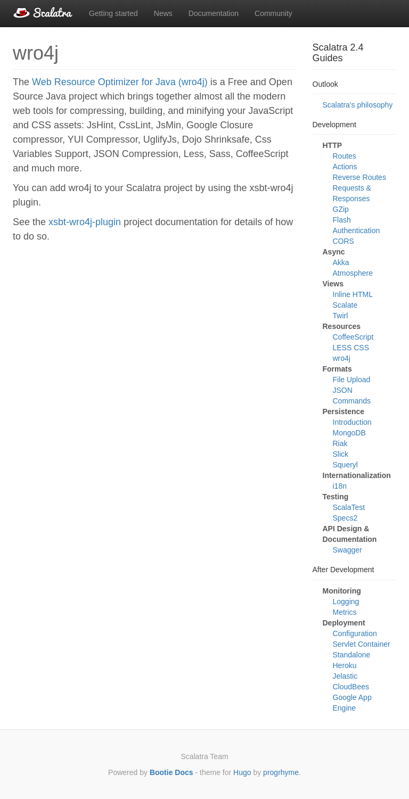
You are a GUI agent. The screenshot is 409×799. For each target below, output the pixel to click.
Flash (342, 220)
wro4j (341, 358)
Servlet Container (361, 644)
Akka (341, 262)
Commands (352, 401)
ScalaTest (349, 507)
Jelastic (345, 676)
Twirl (340, 315)
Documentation (214, 13)
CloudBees (351, 686)
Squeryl (345, 464)
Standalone (352, 654)
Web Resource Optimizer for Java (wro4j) (120, 82)
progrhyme (281, 772)
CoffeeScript (353, 337)
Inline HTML (353, 294)
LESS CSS (351, 347)
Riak (340, 443)
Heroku (345, 665)
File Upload (352, 379)
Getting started (113, 13)
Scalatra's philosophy (358, 105)
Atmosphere (353, 273)
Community (273, 13)
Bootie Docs (171, 772)
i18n (340, 486)
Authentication (356, 230)
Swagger (347, 550)
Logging (346, 601)
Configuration (355, 633)
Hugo (242, 772)
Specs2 (345, 518)
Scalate (345, 305)
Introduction (352, 422)
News (163, 13)
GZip (341, 209)
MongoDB (349, 433)
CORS (343, 241)
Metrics (345, 612)
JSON (343, 390)
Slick (341, 454)
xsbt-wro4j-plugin (84, 222)
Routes (344, 156)
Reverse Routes (359, 177)
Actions (345, 166)
